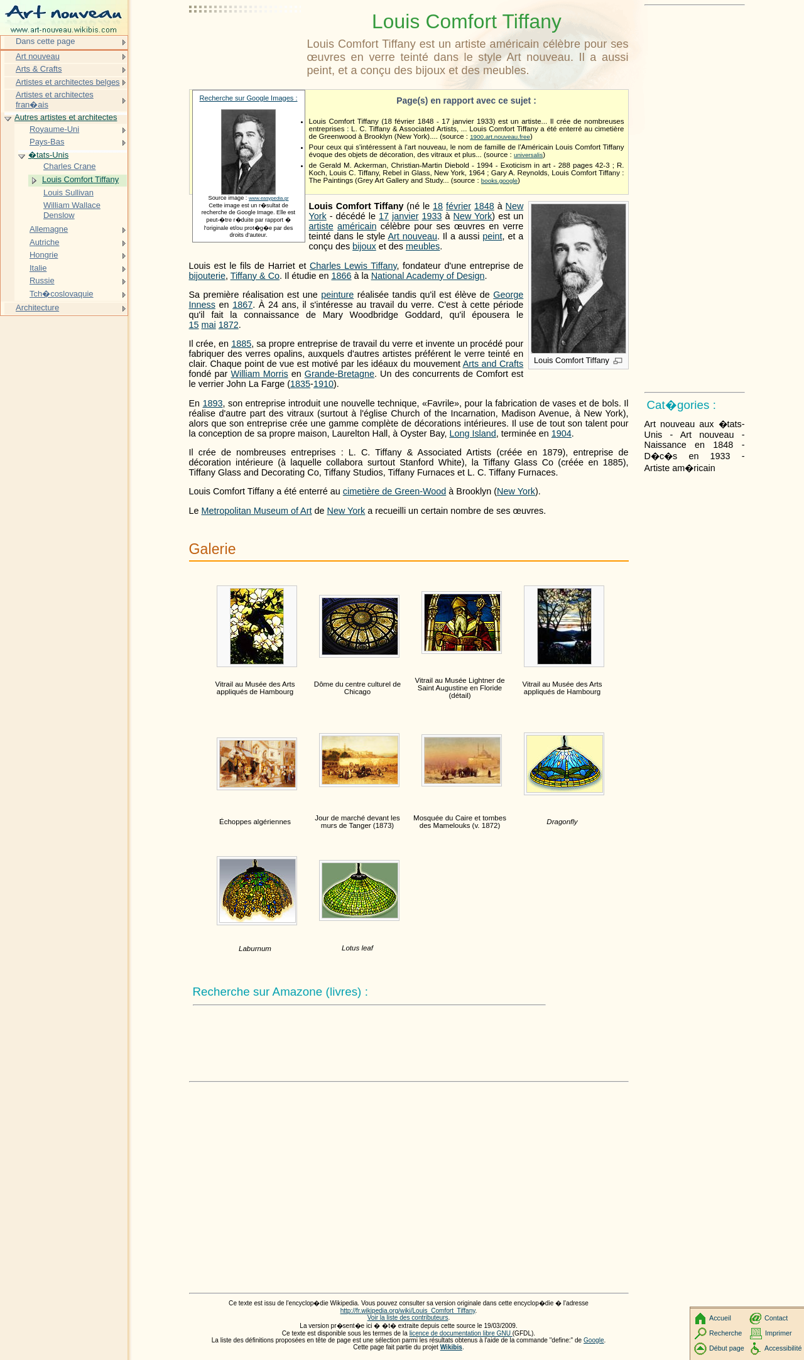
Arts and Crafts (493, 364)
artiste (321, 226)
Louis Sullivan (68, 192)
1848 (484, 206)
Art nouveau (412, 236)
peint (492, 236)
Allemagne (49, 229)
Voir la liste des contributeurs (407, 1317)
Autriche (45, 242)
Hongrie (44, 254)
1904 (561, 433)
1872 (229, 325)
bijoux (364, 246)
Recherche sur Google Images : (249, 98)
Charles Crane (69, 166)
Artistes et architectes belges (68, 82)
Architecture (37, 307)
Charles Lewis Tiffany (353, 266)
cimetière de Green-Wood (395, 491)
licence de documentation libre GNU (461, 1333)
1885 (241, 344)
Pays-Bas (47, 141)
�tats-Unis (48, 155)
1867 (242, 305)
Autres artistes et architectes (65, 117)
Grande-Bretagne (339, 374)
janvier (405, 216)
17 (384, 216)
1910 (323, 384)
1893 (213, 403)
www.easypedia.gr (269, 198)
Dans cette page (45, 41)
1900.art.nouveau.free (500, 136)
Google (594, 1340)
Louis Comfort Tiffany (80, 179)
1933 (431, 216)
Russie (42, 280)
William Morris (259, 374)
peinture (337, 295)
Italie (38, 268)
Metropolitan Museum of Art (257, 511)
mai (209, 325)
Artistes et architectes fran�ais (55, 99)
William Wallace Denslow (71, 210)
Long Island (472, 433)
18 (438, 206)
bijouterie (207, 276)
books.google (499, 180)
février (458, 206)
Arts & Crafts (39, 68)
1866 (341, 276)
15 (194, 325)
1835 (300, 384)
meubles (423, 246)
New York (473, 216)
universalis (528, 154)
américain (356, 226)
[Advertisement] (245, 41)
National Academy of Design (428, 276)
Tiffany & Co (255, 276)
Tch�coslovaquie (62, 293)
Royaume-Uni (54, 129)
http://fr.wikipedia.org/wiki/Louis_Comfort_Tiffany (407, 1310)
